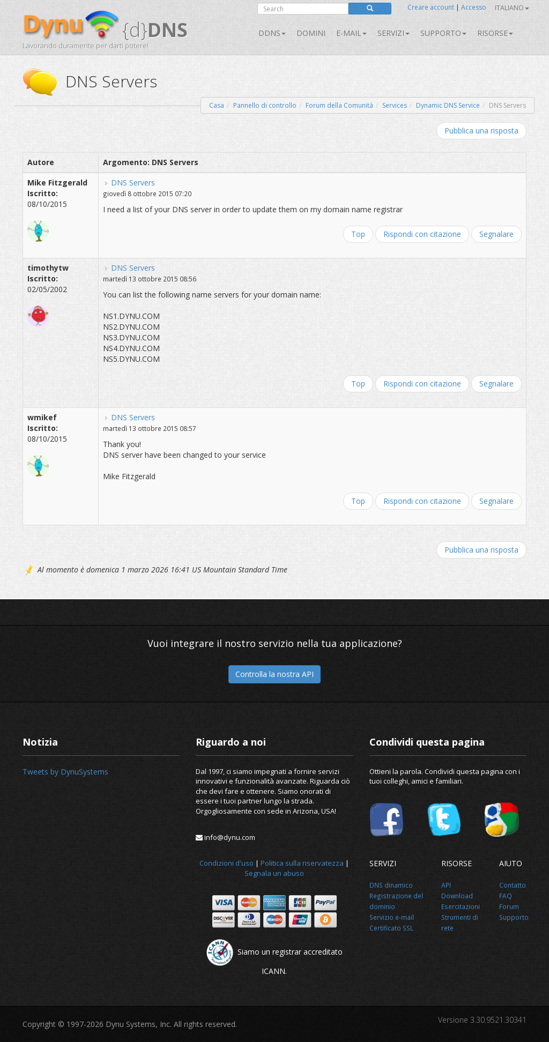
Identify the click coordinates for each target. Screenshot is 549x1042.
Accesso (473, 7)
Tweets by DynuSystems (65, 771)
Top (358, 234)
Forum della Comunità (339, 105)
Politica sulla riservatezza (302, 863)
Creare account (430, 7)
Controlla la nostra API (274, 674)
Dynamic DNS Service (448, 105)
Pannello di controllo (264, 105)
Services (394, 105)
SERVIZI (393, 33)
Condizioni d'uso (226, 863)
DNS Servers (133, 182)
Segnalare (496, 234)
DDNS (272, 33)
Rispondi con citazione (422, 234)
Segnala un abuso (274, 873)
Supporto (443, 33)
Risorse (495, 33)
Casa (216, 105)
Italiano (512, 7)
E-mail (351, 33)
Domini (310, 33)
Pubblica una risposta (481, 130)
